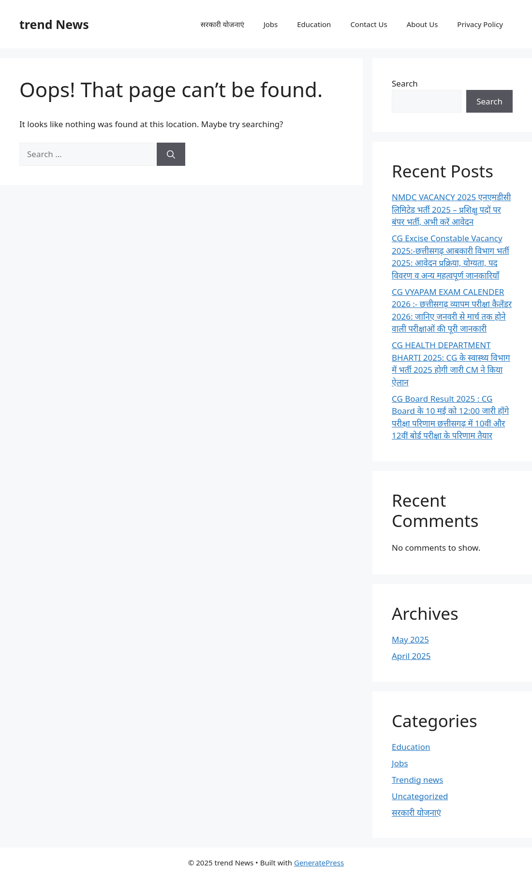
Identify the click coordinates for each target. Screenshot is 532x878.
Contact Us (368, 24)
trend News (54, 24)
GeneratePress (319, 862)
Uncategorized (420, 796)
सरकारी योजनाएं (222, 24)
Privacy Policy (480, 24)
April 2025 (411, 655)
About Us (422, 24)
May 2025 (410, 639)
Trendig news (417, 779)
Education (314, 24)
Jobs (271, 24)
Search (405, 83)
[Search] (171, 154)
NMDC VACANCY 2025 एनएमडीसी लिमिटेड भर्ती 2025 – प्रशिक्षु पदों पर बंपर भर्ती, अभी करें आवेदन (451, 209)
